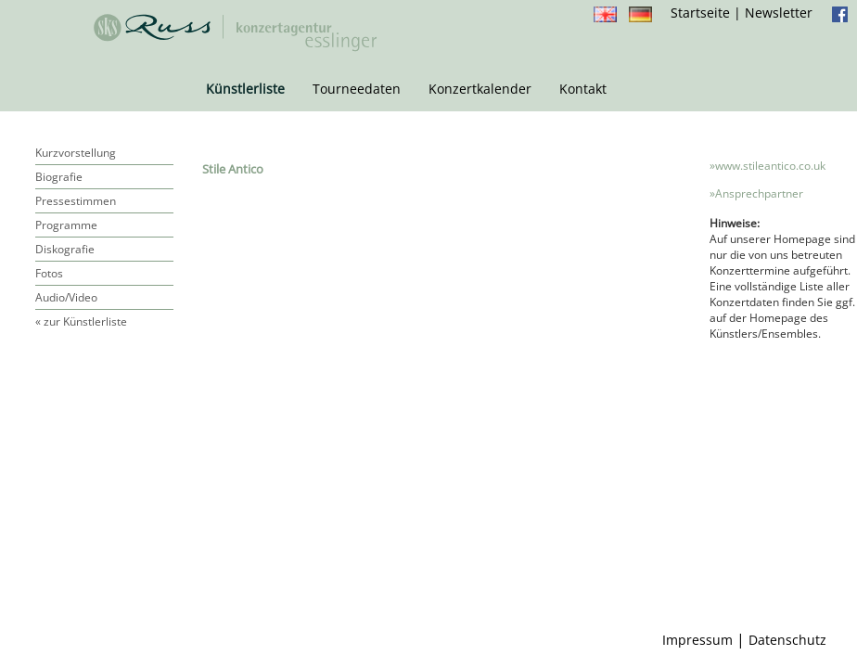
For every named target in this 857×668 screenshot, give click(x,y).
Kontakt (583, 88)
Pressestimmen (75, 201)
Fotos (49, 273)
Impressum (697, 640)
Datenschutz (787, 640)
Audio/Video (66, 297)
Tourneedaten (357, 88)
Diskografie (65, 249)
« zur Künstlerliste (81, 321)
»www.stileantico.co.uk (767, 165)
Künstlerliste (245, 88)
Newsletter (778, 12)
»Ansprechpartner (756, 193)
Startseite (700, 12)
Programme (66, 225)
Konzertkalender (479, 88)
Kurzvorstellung (75, 153)
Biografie (59, 177)
